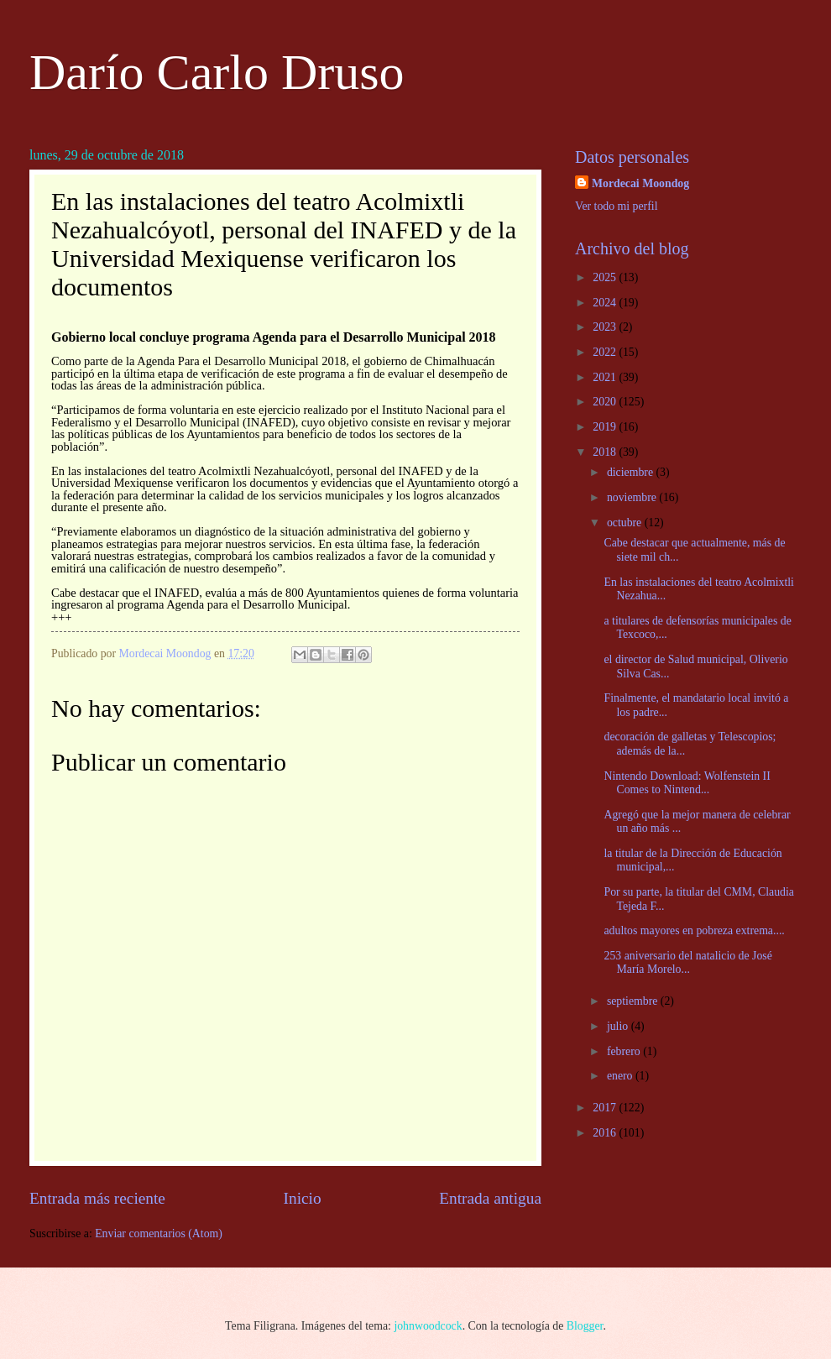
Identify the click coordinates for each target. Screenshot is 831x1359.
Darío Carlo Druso (217, 72)
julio (619, 1026)
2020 (606, 401)
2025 (606, 277)
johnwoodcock (428, 1326)
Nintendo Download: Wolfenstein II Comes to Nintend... (687, 783)
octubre (626, 522)
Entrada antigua (490, 1198)
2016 (606, 1132)
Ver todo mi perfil (616, 206)
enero (621, 1075)
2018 (606, 452)
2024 (606, 302)
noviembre (633, 497)
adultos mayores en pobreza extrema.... (694, 930)
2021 (606, 377)
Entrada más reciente (97, 1198)
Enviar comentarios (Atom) (158, 1233)
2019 (606, 427)
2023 (606, 327)
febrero (625, 1051)
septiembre (634, 1001)
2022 (606, 352)
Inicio (302, 1198)
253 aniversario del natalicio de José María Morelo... (687, 962)
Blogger (585, 1326)
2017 (606, 1107)
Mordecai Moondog (640, 183)
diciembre (631, 472)
